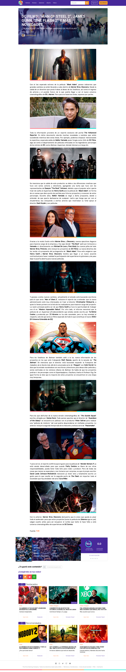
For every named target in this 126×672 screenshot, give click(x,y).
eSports (49, 3)
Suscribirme (103, 3)
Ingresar (94, 3)
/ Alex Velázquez (29, 35)
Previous (20, 584)
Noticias (28, 3)
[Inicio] (20, 2)
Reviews (34, 3)
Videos (55, 3)
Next (23, 584)
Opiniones (41, 3)
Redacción (40, 617)
